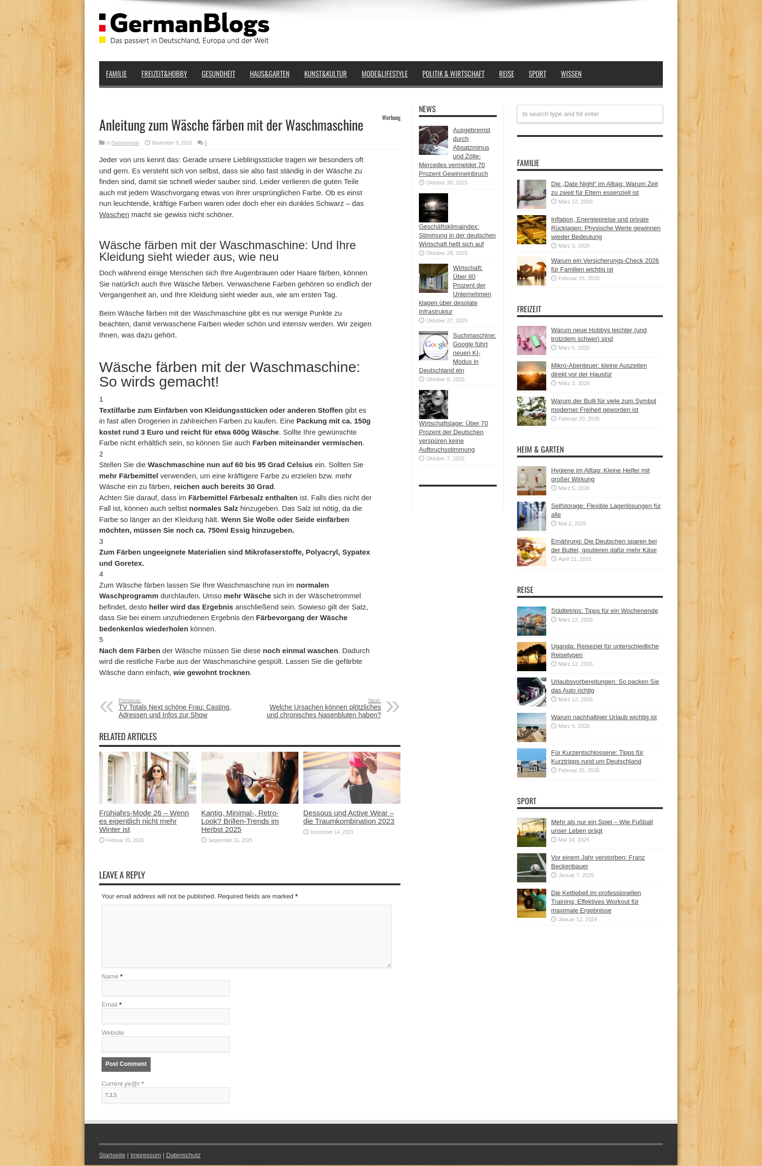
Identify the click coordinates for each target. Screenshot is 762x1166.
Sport (537, 73)
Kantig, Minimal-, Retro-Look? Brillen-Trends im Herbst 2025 (240, 821)
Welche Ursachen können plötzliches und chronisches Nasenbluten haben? (321, 708)
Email (110, 1005)
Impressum (146, 1156)
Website (113, 1033)
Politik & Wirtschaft (453, 73)
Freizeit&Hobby (164, 73)
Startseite (112, 1156)
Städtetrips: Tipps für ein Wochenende (604, 610)
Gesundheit (218, 73)
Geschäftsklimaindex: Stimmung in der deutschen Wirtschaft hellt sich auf (457, 235)
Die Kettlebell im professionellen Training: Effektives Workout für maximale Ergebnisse (596, 901)
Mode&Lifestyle (385, 73)
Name (110, 977)
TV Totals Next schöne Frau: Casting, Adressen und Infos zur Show (178, 708)
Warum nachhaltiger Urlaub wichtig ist (604, 717)
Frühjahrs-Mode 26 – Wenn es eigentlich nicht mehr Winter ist (144, 821)
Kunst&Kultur (325, 73)
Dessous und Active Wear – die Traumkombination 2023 (349, 817)
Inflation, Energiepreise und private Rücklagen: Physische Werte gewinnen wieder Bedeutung (605, 228)
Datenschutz (184, 1156)
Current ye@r (123, 1084)
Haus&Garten (270, 73)
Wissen (571, 73)
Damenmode (125, 143)
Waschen (114, 214)
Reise (506, 73)
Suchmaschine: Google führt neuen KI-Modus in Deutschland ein (457, 353)
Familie (116, 73)
